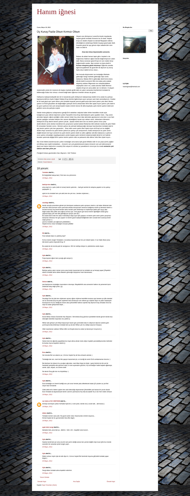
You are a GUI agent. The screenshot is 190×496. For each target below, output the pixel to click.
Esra (43, 352)
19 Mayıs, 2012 (47, 433)
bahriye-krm (46, 184)
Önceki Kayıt (111, 481)
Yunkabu (45, 172)
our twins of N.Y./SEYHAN (51, 401)
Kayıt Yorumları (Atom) (49, 485)
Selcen (44, 282)
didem (44, 413)
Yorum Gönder (44, 477)
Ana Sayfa (76, 481)
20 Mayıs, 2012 (47, 447)
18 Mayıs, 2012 (47, 178)
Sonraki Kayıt (41, 481)
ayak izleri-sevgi (47, 427)
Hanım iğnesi (56, 12)
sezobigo (45, 203)
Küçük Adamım (47, 162)
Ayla (43, 255)
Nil (43, 233)
